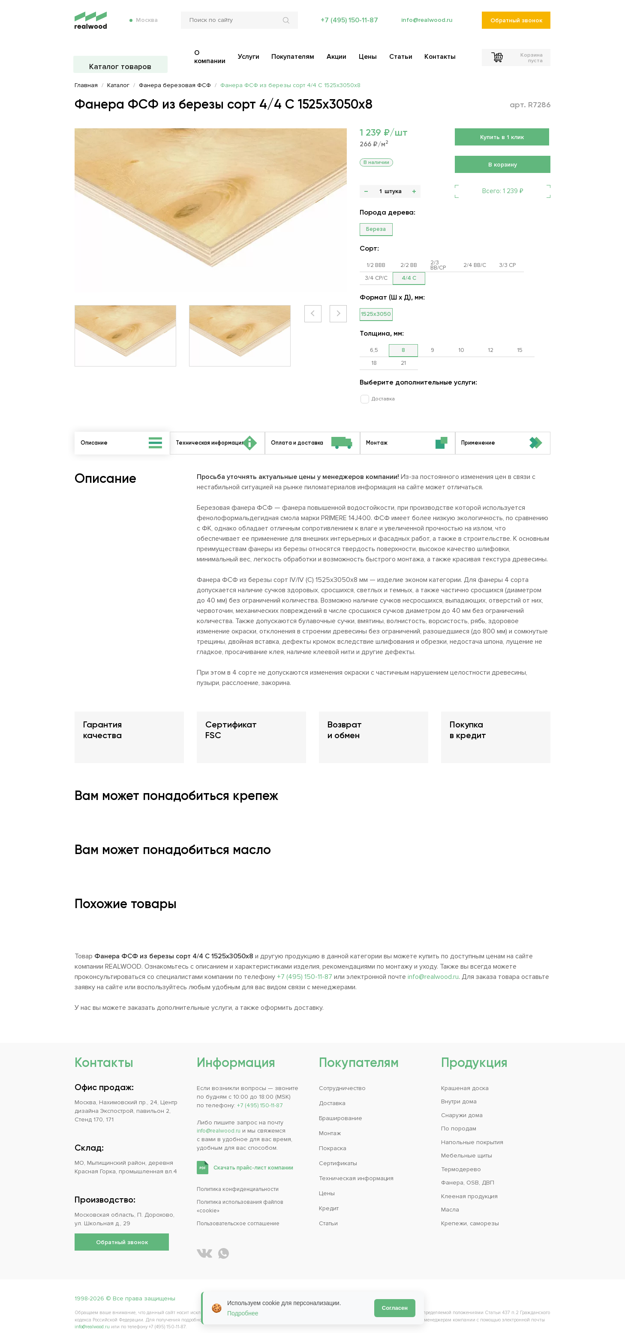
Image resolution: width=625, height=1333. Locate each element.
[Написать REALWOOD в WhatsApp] (223, 1242)
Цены (327, 1182)
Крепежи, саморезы (470, 1212)
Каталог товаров (122, 56)
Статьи (328, 1212)
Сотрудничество (342, 1077)
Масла (450, 1199)
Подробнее (242, 1313)
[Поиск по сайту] (237, 25)
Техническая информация (356, 1167)
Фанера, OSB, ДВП (467, 1171)
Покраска (332, 1137)
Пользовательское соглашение (243, 1212)
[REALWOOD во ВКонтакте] (204, 1242)
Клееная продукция (469, 1185)
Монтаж (330, 1122)
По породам (458, 1117)
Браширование (340, 1107)
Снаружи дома (462, 1104)
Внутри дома (459, 1090)
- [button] (366, 191)
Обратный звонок (516, 26)
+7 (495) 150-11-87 (346, 25)
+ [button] (414, 191)
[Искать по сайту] (285, 25)
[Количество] (380, 191)
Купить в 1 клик (502, 137)
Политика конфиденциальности (242, 1178)
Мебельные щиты (466, 1144)
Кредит (329, 1197)
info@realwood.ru (425, 25)
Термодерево (461, 1158)
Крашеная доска (465, 1077)
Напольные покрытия (472, 1131)
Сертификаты (338, 1152)
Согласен (395, 1308)
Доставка (379, 385)
